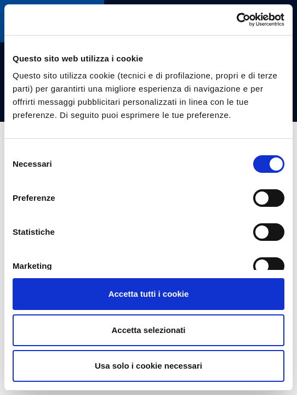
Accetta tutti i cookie (148, 293)
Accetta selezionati (148, 330)
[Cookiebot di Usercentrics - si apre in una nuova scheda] (236, 20)
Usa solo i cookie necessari (148, 365)
